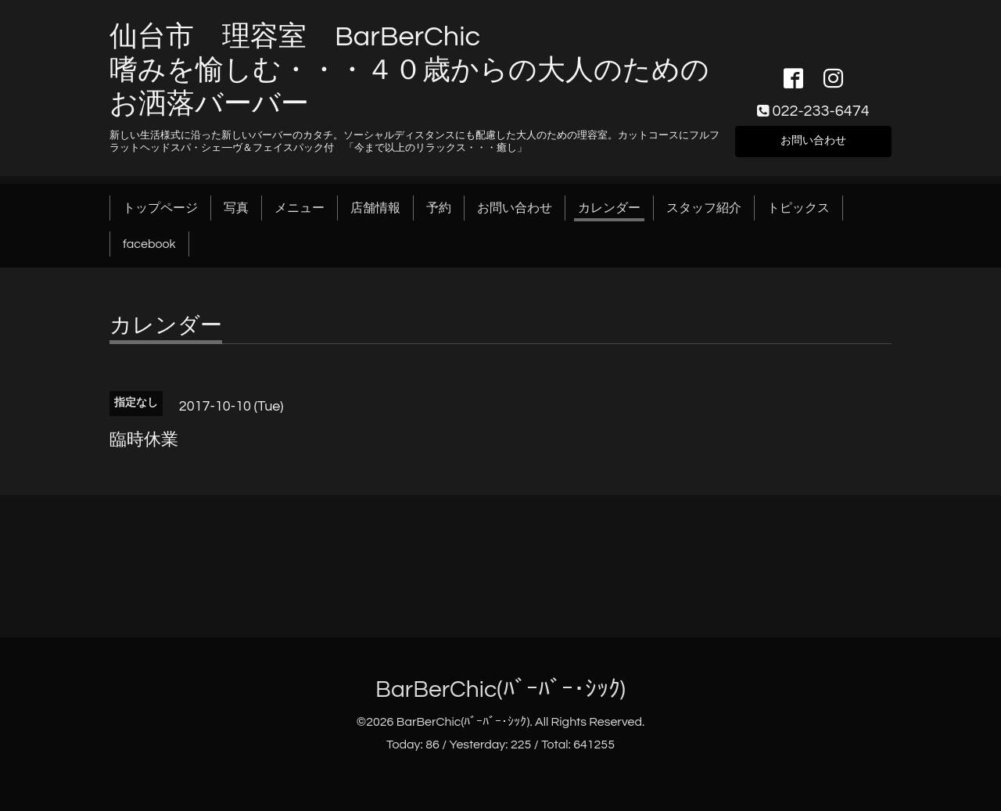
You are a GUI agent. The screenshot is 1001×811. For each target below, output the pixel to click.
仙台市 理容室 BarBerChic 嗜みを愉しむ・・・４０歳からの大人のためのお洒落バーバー (409, 70)
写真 (236, 208)
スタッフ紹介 (703, 208)
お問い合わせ (813, 139)
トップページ (160, 208)
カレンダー (609, 208)
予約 (438, 208)
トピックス (798, 208)
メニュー (299, 208)
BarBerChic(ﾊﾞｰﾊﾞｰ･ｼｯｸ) (500, 689)
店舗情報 (375, 208)
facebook (149, 244)
